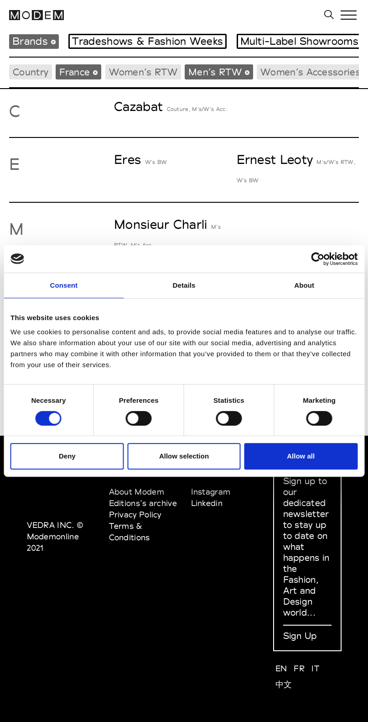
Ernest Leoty (275, 159)
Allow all (301, 456)
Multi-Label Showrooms (299, 41)
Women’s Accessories (310, 72)
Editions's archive (143, 503)
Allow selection (184, 456)
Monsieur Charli (160, 224)
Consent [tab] (64, 285)
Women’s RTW (143, 72)
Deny (67, 456)
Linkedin (207, 503)
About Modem (136, 491)
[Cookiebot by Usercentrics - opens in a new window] (318, 259)
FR (299, 668)
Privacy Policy (135, 514)
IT (315, 668)
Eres (127, 159)
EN (281, 668)
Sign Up (300, 635)
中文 (283, 684)
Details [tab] (184, 285)
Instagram (211, 491)
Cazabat (138, 106)
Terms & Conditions (129, 531)
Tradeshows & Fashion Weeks (147, 41)
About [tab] (304, 285)
